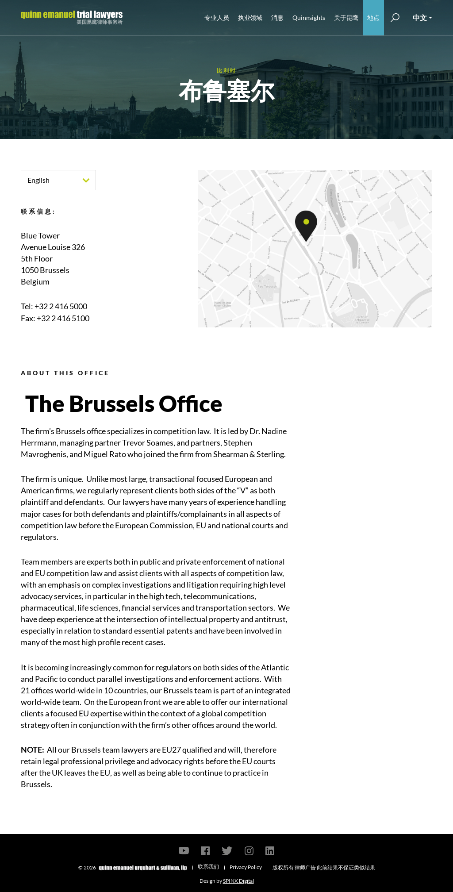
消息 (277, 17)
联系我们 (208, 866)
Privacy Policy (246, 867)
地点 (373, 17)
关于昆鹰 (346, 17)
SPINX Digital (238, 880)
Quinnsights (308, 17)
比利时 (227, 70)
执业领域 (250, 17)
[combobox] (58, 180)
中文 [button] (420, 17)
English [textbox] (38, 180)
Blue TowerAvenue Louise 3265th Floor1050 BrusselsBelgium (53, 258)
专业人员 (216, 17)
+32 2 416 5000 (61, 306)
